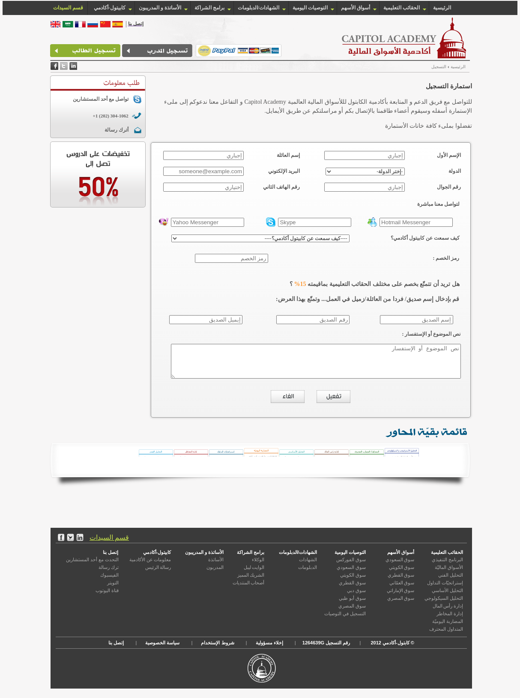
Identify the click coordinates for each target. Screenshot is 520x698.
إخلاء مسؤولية (269, 649)
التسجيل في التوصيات (345, 620)
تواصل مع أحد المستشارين (88, 99)
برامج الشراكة (209, 8)
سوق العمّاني (402, 589)
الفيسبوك (109, 581)
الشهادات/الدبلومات (258, 8)
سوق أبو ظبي (352, 604)
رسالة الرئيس (158, 573)
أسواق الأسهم (355, 8)
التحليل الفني (450, 581)
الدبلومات (307, 573)
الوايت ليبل (254, 573)
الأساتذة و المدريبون (160, 8)
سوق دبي (356, 596)
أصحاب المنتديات (249, 589)
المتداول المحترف (446, 635)
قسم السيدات (109, 544)
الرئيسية (442, 8)
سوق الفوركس (351, 566)
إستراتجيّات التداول (445, 589)
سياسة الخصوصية (162, 649)
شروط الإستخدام (217, 649)
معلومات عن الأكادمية (150, 566)
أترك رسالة (104, 130)
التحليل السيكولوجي (443, 604)
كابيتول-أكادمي (157, 558)
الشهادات (308, 566)
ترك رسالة (109, 573)
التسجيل (427, 66)
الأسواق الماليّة (449, 573)
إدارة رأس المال (448, 612)
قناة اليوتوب (107, 596)
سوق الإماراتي (401, 596)
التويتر (113, 589)
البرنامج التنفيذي (447, 566)
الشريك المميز (251, 581)
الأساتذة (216, 566)
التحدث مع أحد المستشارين (92, 566)
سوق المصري (401, 604)
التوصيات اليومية (310, 8)
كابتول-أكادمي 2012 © (391, 649)
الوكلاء (258, 566)
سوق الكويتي (402, 573)
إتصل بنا (110, 558)
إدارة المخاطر (449, 620)
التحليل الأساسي (447, 596)
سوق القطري (401, 581)
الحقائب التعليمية (401, 8)
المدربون (215, 573)
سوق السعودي (400, 566)
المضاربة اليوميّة (447, 627)
